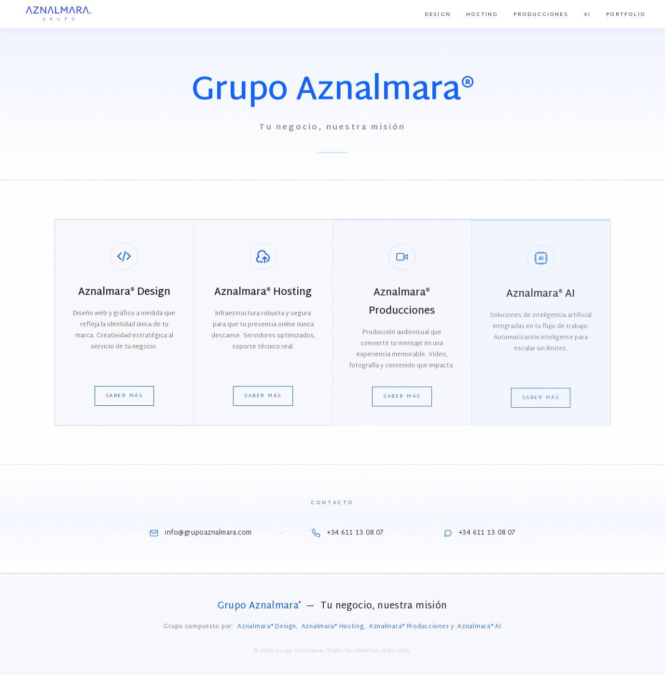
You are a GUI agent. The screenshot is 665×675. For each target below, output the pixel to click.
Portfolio (626, 14)
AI (587, 14)
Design (438, 14)
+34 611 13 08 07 (348, 533)
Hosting (482, 14)
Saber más (124, 396)
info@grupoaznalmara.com (201, 533)
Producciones (540, 14)
